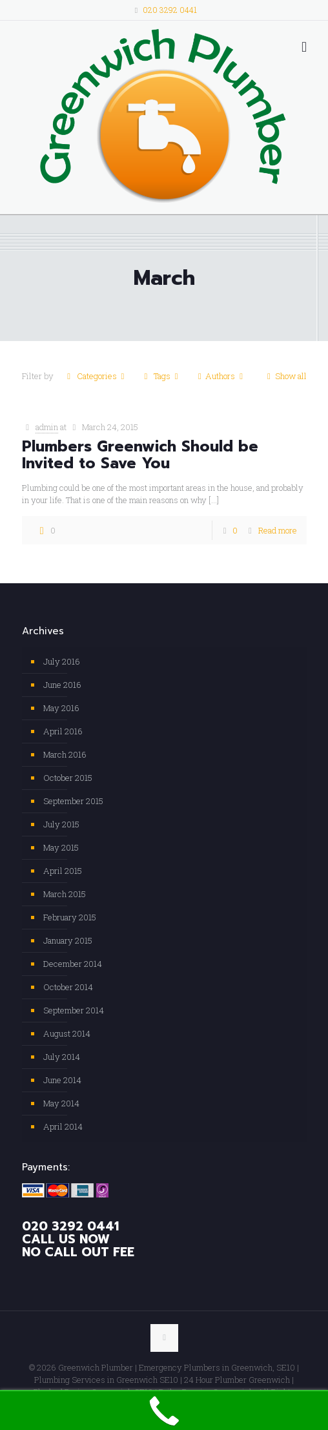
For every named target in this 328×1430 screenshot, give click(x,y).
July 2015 (61, 824)
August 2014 (66, 1033)
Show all (284, 376)
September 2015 (73, 801)
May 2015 (61, 847)
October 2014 (68, 987)
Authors (220, 376)
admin (47, 427)
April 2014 (63, 1126)
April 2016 (63, 731)
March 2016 (65, 754)
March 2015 (64, 894)
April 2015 (62, 870)
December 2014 (72, 963)
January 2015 (67, 940)
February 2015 (69, 917)
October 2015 (67, 777)
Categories (95, 376)
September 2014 (73, 1010)
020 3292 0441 (170, 10)
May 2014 (61, 1103)
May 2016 (61, 708)
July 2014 (61, 1056)
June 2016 (62, 684)
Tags (161, 376)
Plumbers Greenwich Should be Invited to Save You (140, 455)
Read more (277, 530)
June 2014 (62, 1080)
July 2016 (61, 661)
